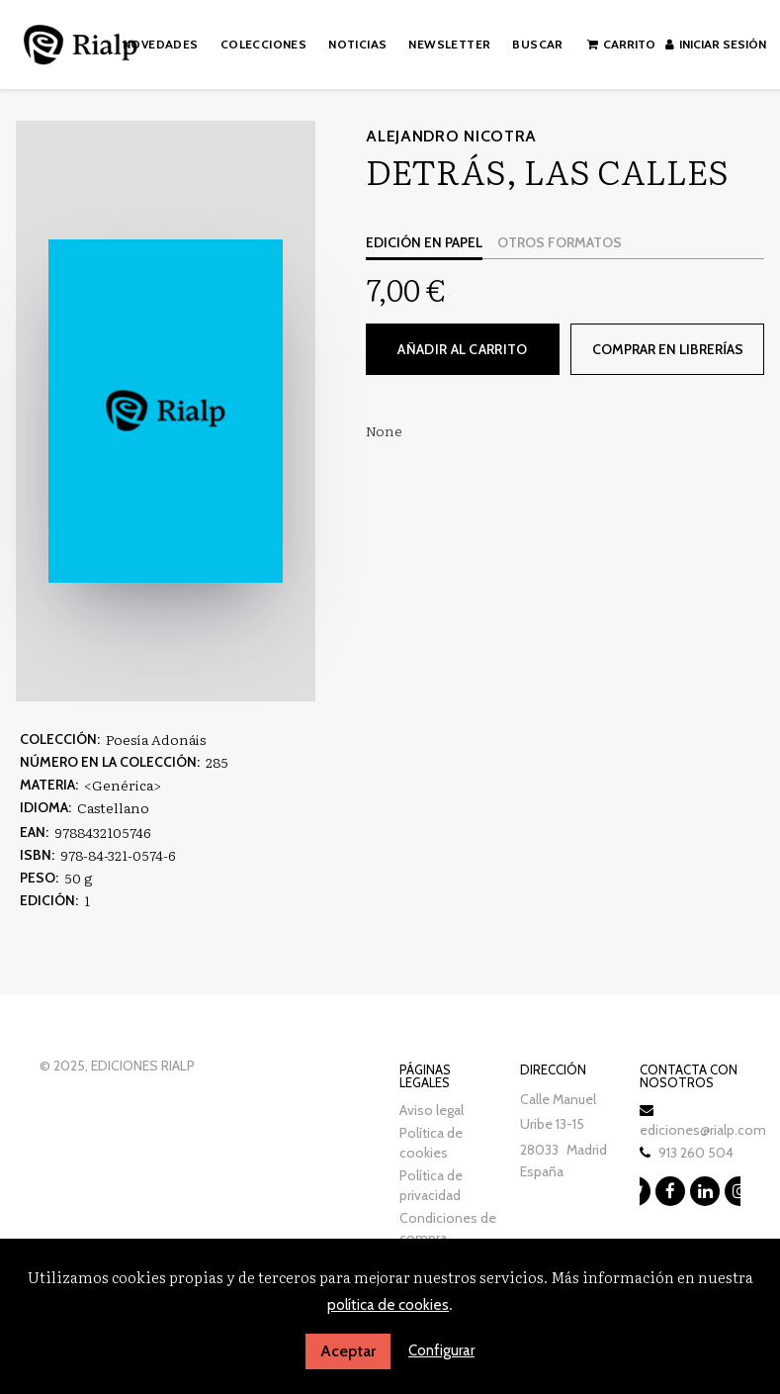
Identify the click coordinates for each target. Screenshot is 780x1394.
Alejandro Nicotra (451, 136)
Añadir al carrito (462, 349)
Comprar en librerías (667, 349)
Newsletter (449, 44)
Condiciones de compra (447, 1228)
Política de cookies (431, 1143)
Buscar (537, 44)
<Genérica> (122, 784)
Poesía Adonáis (156, 739)
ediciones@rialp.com (703, 1130)
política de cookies (388, 1305)
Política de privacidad (431, 1185)
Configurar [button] (441, 1350)
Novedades (161, 44)
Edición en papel (424, 242)
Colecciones (263, 44)
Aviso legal (431, 1110)
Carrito (621, 44)
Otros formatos (559, 242)
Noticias (357, 44)
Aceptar (348, 1351)
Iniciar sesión (715, 44)
